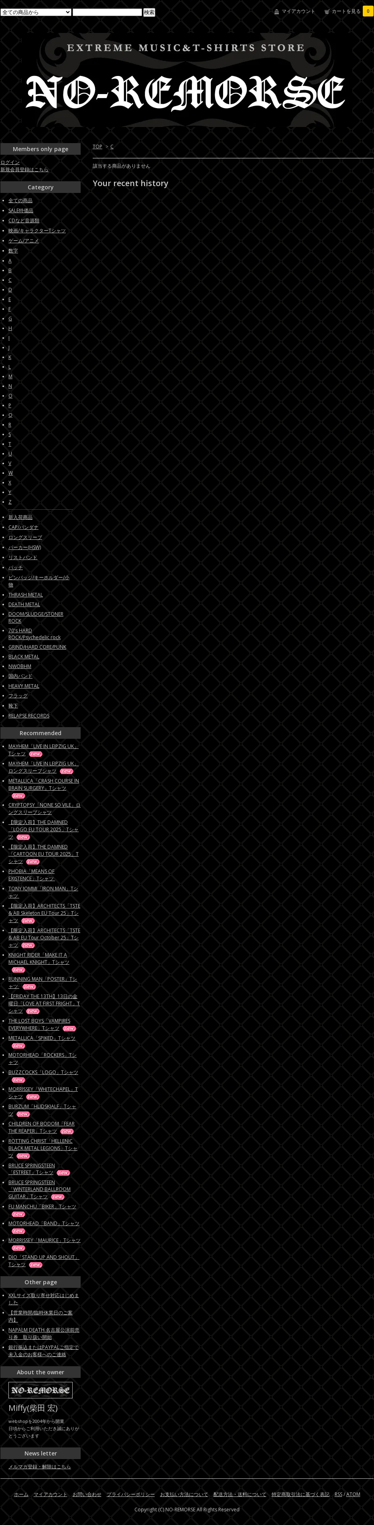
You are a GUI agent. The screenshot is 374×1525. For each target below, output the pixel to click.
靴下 (13, 705)
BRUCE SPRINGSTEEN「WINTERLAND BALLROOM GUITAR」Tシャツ (39, 1189)
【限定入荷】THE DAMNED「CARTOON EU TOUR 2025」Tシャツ (43, 854)
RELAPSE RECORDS (28, 715)
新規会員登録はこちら (24, 169)
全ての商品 (20, 200)
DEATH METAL (24, 604)
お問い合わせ (87, 1494)
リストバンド (22, 557)
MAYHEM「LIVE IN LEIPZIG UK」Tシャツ (43, 750)
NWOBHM (19, 666)
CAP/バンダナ (23, 527)
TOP (97, 146)
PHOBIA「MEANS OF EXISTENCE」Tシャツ (38, 875)
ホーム (21, 1494)
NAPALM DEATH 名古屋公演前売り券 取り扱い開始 (43, 1333)
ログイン (10, 162)
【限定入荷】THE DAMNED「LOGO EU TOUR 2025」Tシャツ (43, 829)
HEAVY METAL (23, 686)
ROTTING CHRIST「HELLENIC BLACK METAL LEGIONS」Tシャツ (42, 1148)
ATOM (353, 1494)
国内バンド (20, 675)
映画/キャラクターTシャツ (37, 230)
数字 (13, 250)
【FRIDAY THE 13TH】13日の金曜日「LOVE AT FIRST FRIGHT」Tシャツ (44, 1003)
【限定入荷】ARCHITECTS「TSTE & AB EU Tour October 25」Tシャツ (44, 937)
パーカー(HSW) (24, 547)
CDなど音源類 (23, 220)
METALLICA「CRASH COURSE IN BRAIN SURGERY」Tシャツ (43, 788)
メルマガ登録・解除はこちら (39, 1466)
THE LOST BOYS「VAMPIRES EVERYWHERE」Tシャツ (42, 1024)
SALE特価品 (20, 210)
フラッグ (18, 695)
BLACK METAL (23, 656)
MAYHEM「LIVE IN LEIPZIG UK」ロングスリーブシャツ (43, 767)
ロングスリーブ (25, 537)
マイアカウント (298, 11)
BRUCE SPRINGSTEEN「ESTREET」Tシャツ (39, 1169)
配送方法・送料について (239, 1494)
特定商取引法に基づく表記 (300, 1494)
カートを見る (353, 11)
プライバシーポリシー (131, 1494)
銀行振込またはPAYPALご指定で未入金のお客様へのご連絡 (43, 1351)
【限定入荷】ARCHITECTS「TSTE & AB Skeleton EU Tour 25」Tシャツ (44, 913)
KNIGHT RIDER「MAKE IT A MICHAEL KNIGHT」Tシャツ (38, 962)
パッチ (15, 567)
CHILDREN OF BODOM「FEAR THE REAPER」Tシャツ (41, 1127)
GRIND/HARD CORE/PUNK (37, 647)
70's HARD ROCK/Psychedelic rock (34, 634)
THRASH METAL (25, 594)
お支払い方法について (184, 1494)
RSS (338, 1494)
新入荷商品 (20, 517)
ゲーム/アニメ (23, 240)
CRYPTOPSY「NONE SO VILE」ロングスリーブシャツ (44, 808)
